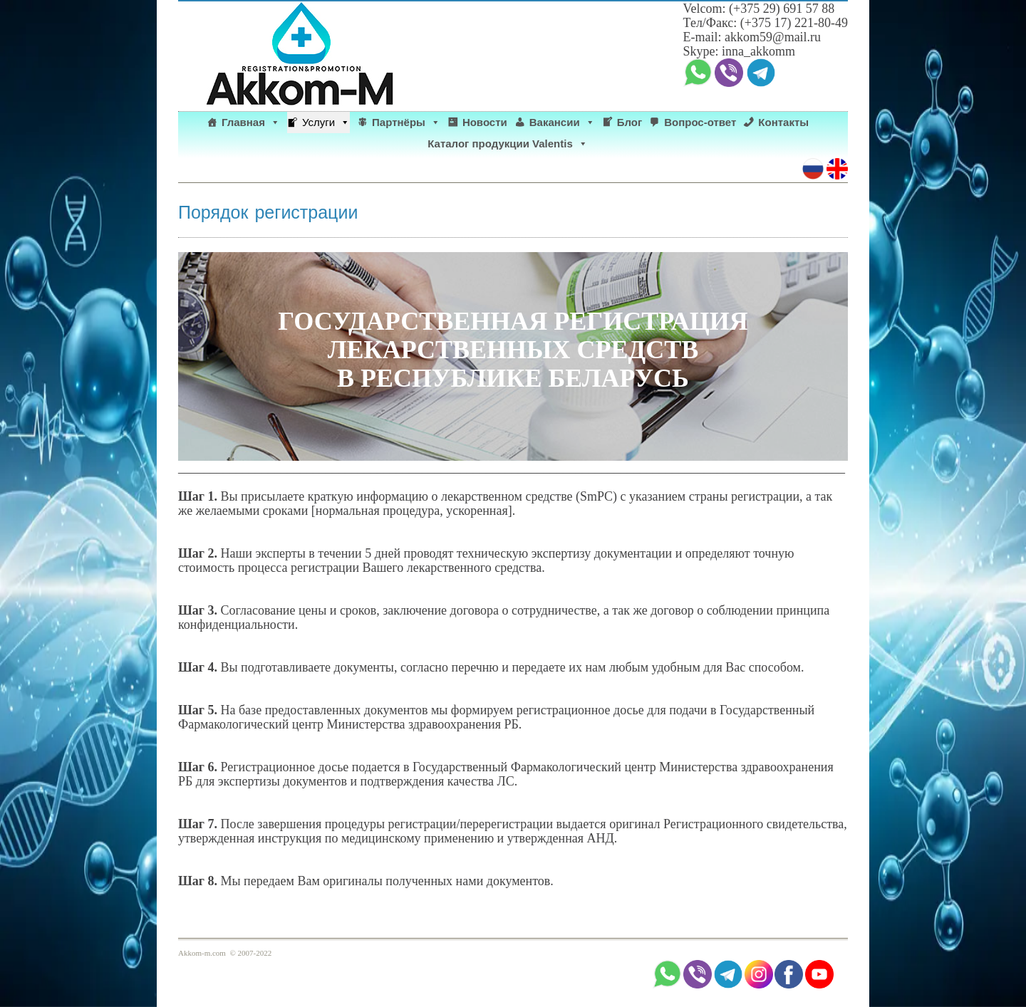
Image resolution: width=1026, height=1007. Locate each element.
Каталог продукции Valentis (508, 144)
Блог (630, 122)
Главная (251, 122)
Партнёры (406, 122)
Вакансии (562, 122)
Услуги (326, 122)
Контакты (783, 122)
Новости (484, 122)
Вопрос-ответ (700, 122)
